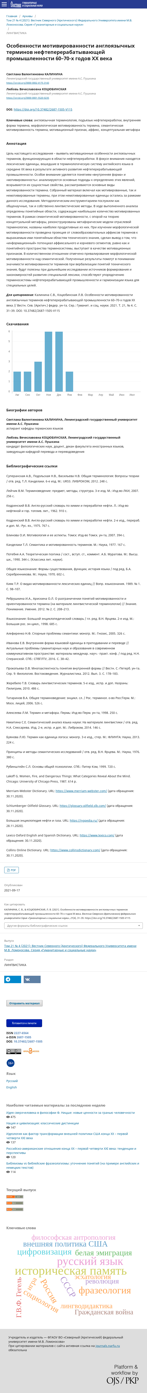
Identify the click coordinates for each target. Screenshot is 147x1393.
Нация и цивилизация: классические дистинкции (42, 1123)
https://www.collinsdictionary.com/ (75, 850)
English (11, 1087)
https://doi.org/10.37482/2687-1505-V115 (43, 109)
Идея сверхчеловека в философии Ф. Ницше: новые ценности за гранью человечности (70, 1113)
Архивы (27, 16)
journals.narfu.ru (108, 1346)
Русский (12, 1081)
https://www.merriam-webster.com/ (81, 791)
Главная (11, 16)
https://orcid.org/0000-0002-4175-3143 (27, 82)
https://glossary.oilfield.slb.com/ (83, 806)
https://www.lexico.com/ (97, 835)
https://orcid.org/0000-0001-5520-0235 (27, 97)
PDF (13, 870)
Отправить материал (24, 1003)
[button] (12, 979)
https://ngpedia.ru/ (84, 820)
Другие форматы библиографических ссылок (37, 926)
